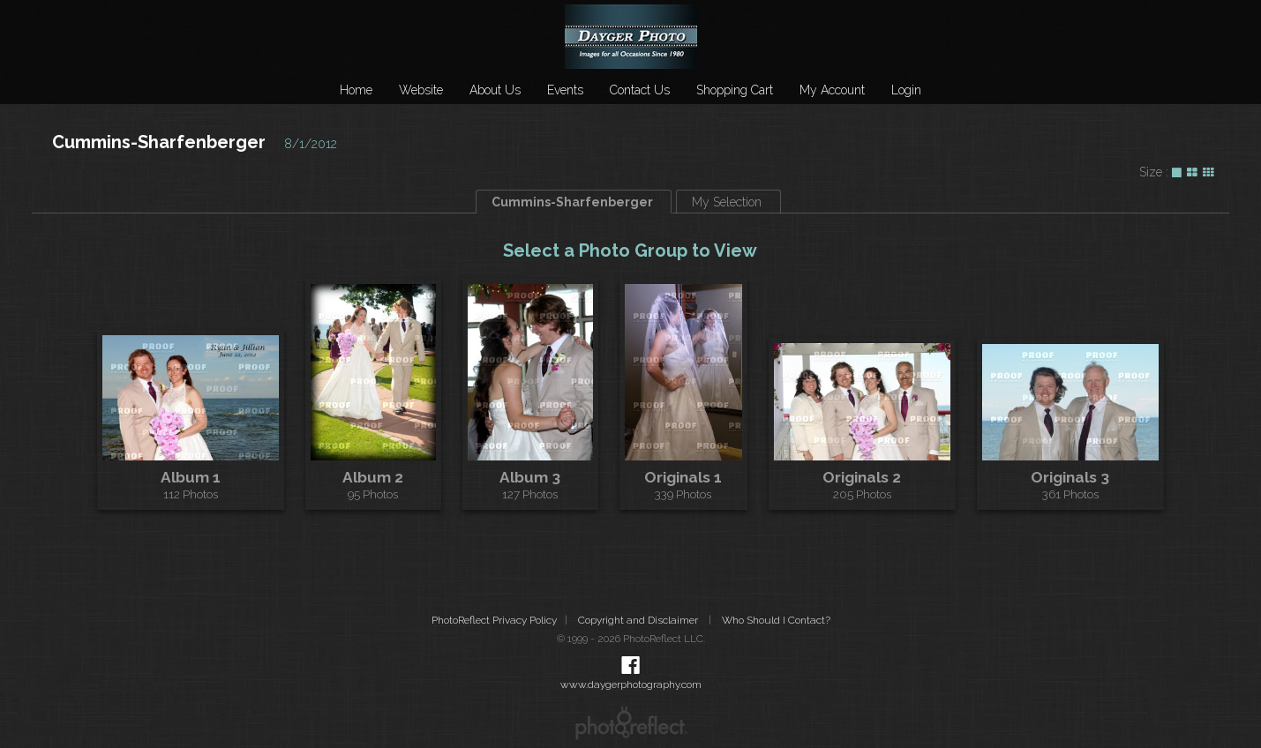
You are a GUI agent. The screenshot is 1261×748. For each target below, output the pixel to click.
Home (356, 90)
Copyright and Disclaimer (639, 620)
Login (906, 90)
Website (421, 90)
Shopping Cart (734, 90)
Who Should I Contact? (776, 620)
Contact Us (640, 90)
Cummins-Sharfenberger (159, 142)
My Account (832, 90)
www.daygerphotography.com (631, 684)
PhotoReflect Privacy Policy (494, 620)
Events (565, 90)
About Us (495, 90)
